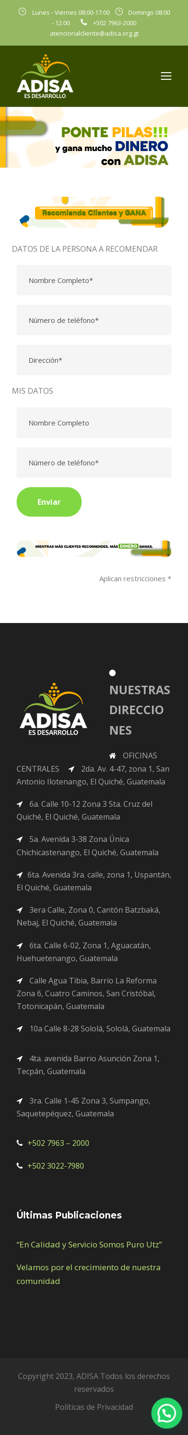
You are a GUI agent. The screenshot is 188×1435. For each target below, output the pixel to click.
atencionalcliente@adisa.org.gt (94, 33)
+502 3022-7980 (56, 1166)
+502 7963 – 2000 (58, 1143)
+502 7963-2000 (114, 23)
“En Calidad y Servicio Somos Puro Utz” (89, 1244)
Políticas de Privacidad (94, 1407)
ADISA (87, 1376)
